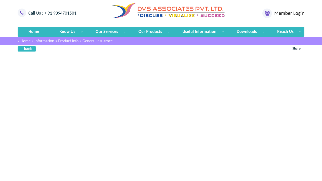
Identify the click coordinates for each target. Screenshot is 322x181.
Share (296, 48)
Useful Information (199, 31)
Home (33, 31)
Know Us (67, 31)
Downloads (247, 31)
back (28, 48)
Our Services (107, 31)
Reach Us (285, 31)
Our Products (150, 31)
